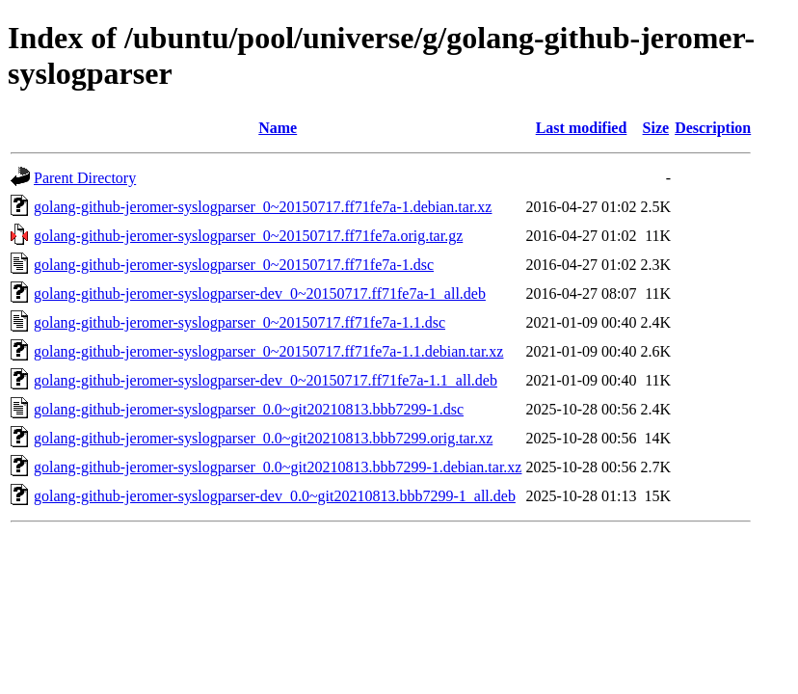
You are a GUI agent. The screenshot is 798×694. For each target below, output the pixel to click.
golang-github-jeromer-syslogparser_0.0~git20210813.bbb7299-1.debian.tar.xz (277, 467)
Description (713, 128)
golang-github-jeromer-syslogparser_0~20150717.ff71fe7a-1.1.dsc (239, 322)
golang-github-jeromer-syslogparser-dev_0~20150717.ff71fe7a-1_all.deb (260, 293)
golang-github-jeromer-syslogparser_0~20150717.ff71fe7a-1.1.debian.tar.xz (268, 351)
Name (277, 128)
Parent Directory (85, 178)
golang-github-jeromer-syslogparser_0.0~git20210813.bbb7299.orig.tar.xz (263, 438)
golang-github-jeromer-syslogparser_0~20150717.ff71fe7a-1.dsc (234, 264)
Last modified (581, 128)
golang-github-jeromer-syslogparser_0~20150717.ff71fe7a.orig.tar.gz (248, 235)
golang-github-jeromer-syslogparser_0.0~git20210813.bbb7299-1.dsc (249, 409)
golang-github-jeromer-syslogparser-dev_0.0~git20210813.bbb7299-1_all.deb (275, 496)
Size (656, 128)
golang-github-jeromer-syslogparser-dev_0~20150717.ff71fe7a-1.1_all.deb (265, 380)
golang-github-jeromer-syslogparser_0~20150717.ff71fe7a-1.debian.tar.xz (263, 207)
